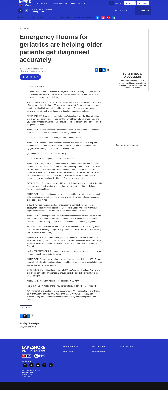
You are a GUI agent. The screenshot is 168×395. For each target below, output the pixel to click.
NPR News (24, 34)
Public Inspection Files (70, 351)
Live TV (130, 5)
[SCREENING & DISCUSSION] (132, 54)
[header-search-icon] (112, 5)
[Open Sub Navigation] (25, 22)
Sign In (118, 5)
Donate (145, 6)
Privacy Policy (68, 356)
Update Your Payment (84, 22)
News (40, 22)
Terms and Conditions (99, 351)
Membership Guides (126, 351)
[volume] (26, 15)
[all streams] (143, 15)
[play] (20, 15)
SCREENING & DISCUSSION (132, 80)
